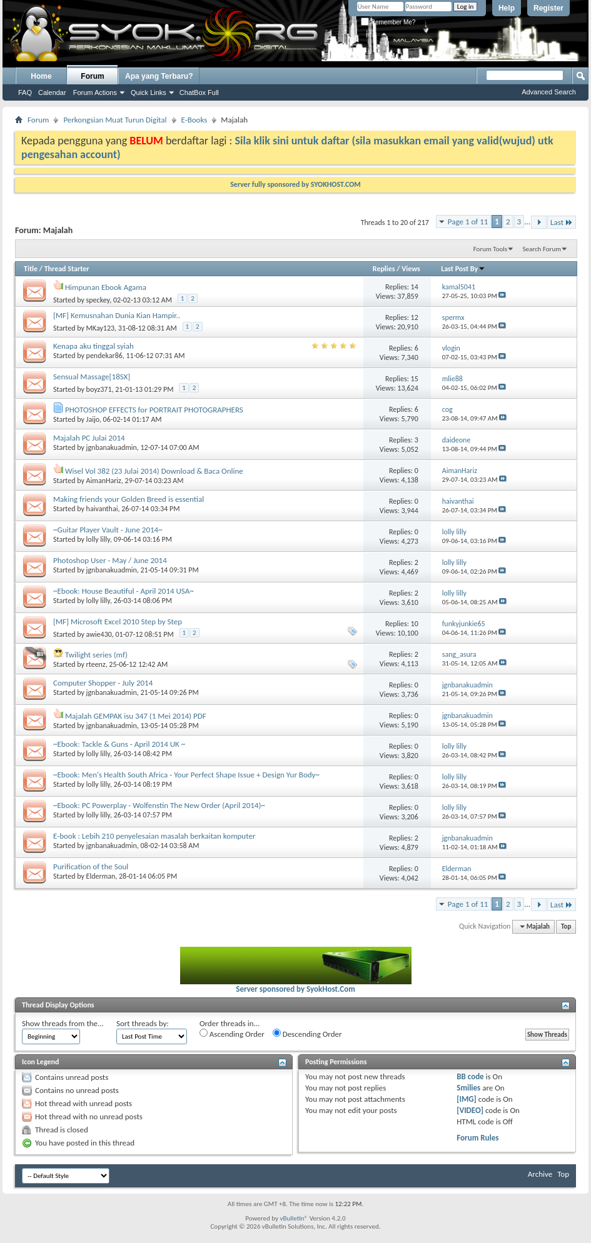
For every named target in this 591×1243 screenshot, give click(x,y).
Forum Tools (490, 249)
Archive (540, 1174)
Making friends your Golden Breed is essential (128, 499)
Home (41, 76)
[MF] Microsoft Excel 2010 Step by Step (117, 621)
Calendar (52, 92)
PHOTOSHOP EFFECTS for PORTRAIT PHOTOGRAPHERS (154, 409)
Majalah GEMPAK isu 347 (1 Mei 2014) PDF (135, 716)
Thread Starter (66, 268)
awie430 (99, 634)
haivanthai (102, 508)
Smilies (468, 1087)
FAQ (25, 92)
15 (414, 378)
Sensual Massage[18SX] (91, 376)
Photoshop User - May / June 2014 (110, 560)
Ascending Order (232, 1034)
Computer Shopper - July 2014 (103, 682)
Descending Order (307, 1034)
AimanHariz (103, 480)
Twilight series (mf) (96, 654)
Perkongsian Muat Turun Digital (114, 119)
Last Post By (463, 268)
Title (31, 268)
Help (506, 8)
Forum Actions (95, 92)
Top (566, 926)
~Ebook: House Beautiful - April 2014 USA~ (123, 591)
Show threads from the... (63, 1023)
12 (414, 317)
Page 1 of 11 (468, 221)
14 (414, 286)
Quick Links (148, 92)
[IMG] (467, 1099)
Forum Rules (477, 1137)
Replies (384, 268)
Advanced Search (549, 92)
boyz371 (99, 389)
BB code (470, 1076)
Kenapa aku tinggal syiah (93, 346)
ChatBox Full (199, 92)
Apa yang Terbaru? (159, 76)
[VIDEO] (470, 1110)
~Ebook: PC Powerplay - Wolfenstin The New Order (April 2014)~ (159, 805)
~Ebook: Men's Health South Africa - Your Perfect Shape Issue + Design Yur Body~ (186, 774)
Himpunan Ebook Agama (105, 287)
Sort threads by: (142, 1023)
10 (414, 623)
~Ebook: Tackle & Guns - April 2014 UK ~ (119, 744)
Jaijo (92, 419)
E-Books (194, 119)
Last (561, 222)
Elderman (101, 876)
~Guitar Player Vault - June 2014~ (108, 529)
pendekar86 (104, 355)
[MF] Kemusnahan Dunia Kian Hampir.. (116, 315)
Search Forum (542, 249)
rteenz (96, 664)
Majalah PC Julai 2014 (89, 437)
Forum (92, 76)
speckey (98, 300)
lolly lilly (98, 539)
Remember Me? (388, 22)
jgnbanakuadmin (111, 447)
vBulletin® (294, 1218)
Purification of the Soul (90, 866)
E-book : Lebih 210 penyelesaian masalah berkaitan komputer (154, 836)
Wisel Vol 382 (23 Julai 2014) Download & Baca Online (154, 471)
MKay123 (100, 328)
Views (411, 268)
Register (548, 8)
